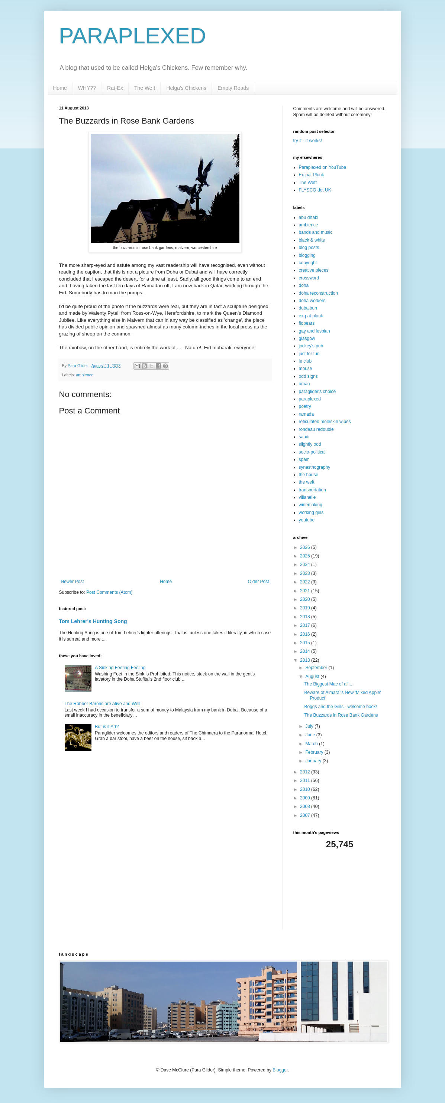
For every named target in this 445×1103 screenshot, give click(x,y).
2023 (305, 573)
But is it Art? (107, 726)
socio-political (312, 452)
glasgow (307, 338)
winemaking (310, 504)
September (316, 667)
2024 (305, 564)
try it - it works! (307, 140)
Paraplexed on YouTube (322, 167)
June (310, 734)
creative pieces (314, 270)
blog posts (309, 247)
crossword (309, 278)
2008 (305, 806)
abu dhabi (309, 217)
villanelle (307, 497)
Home (60, 88)
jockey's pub (311, 345)
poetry (305, 406)
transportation (312, 489)
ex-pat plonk (311, 315)
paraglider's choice (317, 391)
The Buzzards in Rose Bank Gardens (341, 715)
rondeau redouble (316, 429)
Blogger (280, 1070)
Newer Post (72, 581)
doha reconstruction (318, 293)
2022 (305, 582)
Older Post (258, 581)
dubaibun (308, 308)
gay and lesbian (314, 331)
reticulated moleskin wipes (325, 421)
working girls (311, 512)
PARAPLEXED (132, 35)
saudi (304, 436)
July (310, 726)
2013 (305, 660)
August (312, 676)
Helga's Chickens (186, 88)
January (313, 760)
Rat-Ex (115, 88)
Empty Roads (233, 88)
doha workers (312, 300)
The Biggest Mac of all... (328, 684)
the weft (307, 482)
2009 (305, 798)
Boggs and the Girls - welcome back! (340, 706)
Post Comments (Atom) (109, 592)
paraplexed (310, 399)
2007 (305, 815)
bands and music (316, 232)
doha (304, 285)
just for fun (309, 353)
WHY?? (87, 88)
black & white (312, 240)
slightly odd (310, 444)
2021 (305, 590)
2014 (305, 651)
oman (304, 383)
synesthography (314, 467)
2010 (305, 789)
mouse (305, 368)
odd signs (308, 376)
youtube (307, 520)
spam (304, 459)
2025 (305, 556)
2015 (305, 642)
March (312, 743)
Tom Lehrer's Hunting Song (93, 621)
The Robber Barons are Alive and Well (103, 703)
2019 (305, 608)
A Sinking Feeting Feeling (120, 667)
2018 (305, 616)
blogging (307, 255)
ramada (306, 414)
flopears (307, 323)
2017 (305, 625)
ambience (84, 375)
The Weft (144, 88)
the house (309, 474)
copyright (308, 262)
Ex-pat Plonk (311, 174)
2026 (305, 547)
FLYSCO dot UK (315, 190)
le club (305, 361)
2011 (305, 780)
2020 (305, 599)
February (314, 752)
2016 (305, 634)
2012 (305, 772)
